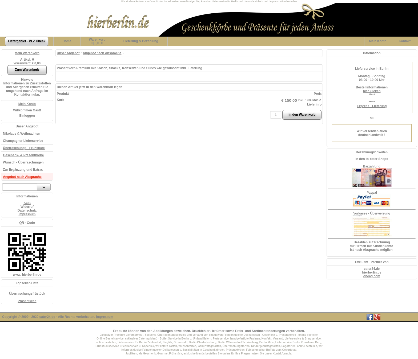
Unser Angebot (27, 126)
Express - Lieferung (372, 106)
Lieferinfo (314, 104)
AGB (27, 203)
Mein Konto (27, 104)
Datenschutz (27, 210)
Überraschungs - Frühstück (24, 148)
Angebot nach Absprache (22, 177)
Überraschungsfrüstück (27, 293)
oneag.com (371, 276)
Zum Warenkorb (27, 70)
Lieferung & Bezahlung (140, 41)
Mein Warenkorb (27, 53)
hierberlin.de (371, 272)
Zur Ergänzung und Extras (23, 169)
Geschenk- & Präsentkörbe (23, 155)
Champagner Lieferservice (23, 141)
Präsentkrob (27, 301)
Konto (377, 41)
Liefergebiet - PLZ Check (27, 41)
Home (66, 41)
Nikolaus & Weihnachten (21, 133)
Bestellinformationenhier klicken (372, 89)
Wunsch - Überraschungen (23, 162)
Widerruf (27, 207)
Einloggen (27, 116)
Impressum (26, 214)
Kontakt (405, 41)
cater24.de (372, 269)
